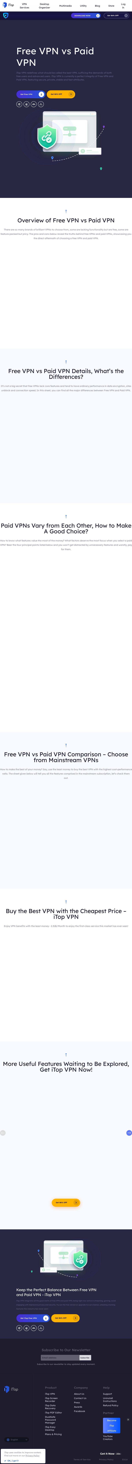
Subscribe (84, 1358)
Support (107, 1393)
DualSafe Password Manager (50, 1419)
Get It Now (110, 1453)
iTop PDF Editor (53, 1412)
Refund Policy (110, 1405)
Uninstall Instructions (110, 1399)
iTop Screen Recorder (51, 1399)
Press (77, 1402)
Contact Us (80, 1398)
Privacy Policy (32, 1455)
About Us (79, 1393)
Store (111, 5)
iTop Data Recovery (50, 1407)
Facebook (79, 1411)
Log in (123, 6)
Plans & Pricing (53, 1434)
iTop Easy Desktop (50, 1428)
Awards (78, 1406)
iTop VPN (50, 1393)
